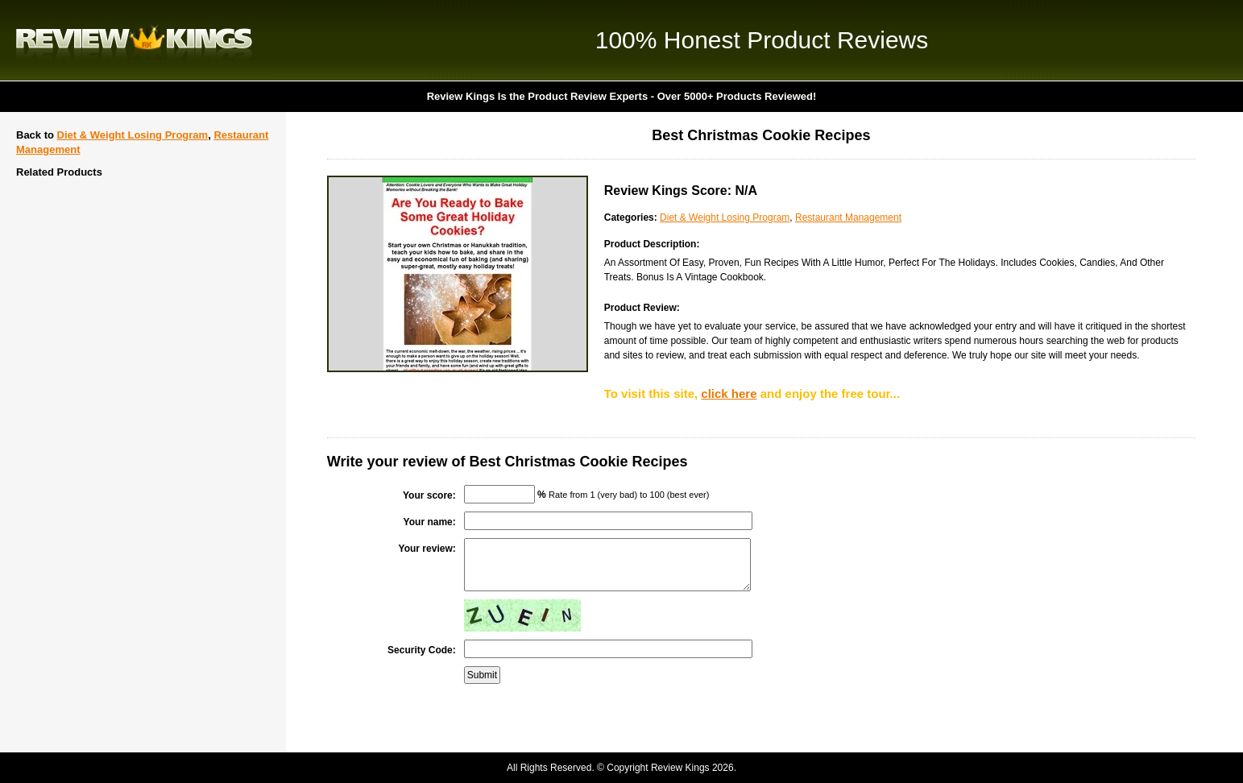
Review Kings (134, 40)
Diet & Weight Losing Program (133, 135)
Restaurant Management (848, 217)
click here (728, 393)
